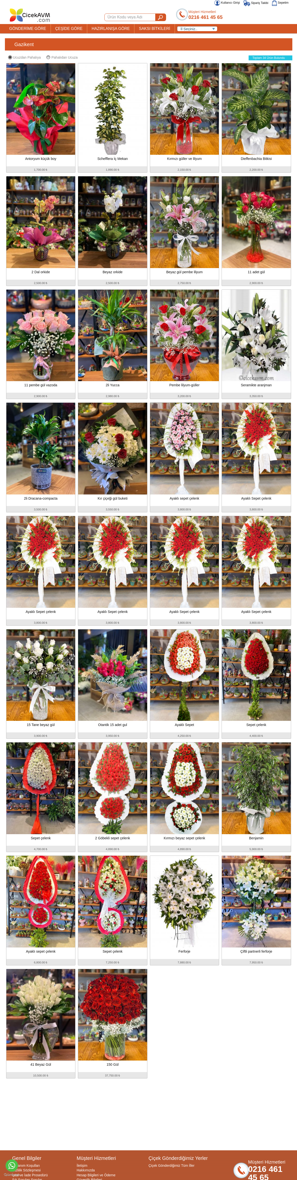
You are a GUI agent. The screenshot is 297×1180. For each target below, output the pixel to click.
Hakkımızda (86, 1170)
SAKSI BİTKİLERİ (154, 28)
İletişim (82, 1165)
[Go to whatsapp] (12, 1165)
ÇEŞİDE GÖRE (69, 28)
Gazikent (24, 44)
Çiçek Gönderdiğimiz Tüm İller (172, 1165)
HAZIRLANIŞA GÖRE (111, 28)
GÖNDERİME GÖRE (27, 28)
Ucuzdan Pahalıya (24, 57)
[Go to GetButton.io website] (12, 1175)
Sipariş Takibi (255, 3)
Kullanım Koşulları (26, 1165)
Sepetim (280, 2)
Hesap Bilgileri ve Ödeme (96, 1175)
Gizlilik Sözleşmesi (26, 1170)
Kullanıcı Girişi (227, 2)
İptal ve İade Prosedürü (30, 1175)
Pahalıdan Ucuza (62, 57)
